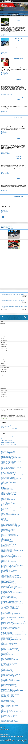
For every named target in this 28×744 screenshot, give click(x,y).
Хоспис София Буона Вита (6, 633)
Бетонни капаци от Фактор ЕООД (8, 609)
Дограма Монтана (4, 515)
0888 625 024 (4, 52)
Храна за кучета (4, 521)
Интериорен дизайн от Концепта (7, 696)
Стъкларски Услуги (3, 386)
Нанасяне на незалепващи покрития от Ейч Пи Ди (11, 556)
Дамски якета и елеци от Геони (7, 463)
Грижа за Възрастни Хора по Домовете (6, 330)
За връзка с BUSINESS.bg (6, 425)
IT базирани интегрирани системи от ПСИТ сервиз (11, 526)
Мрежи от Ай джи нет (5, 471)
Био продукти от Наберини (6, 531)
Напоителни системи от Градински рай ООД (10, 694)
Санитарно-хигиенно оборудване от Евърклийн (10, 680)
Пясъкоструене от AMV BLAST (7, 541)
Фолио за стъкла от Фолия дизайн (8, 702)
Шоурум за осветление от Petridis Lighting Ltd (10, 674)
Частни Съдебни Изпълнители (5, 403)
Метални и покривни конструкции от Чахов (10, 598)
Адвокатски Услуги (3, 323)
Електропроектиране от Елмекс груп (8, 629)
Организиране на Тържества (4, 367)
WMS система (4, 483)
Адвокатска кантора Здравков (7, 489)
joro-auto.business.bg (5, 173)
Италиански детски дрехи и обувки (8, 451)
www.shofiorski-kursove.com (6, 193)
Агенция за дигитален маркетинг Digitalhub (10, 502)
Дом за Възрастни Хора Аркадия (7, 681)
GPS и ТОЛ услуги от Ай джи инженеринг (9, 648)
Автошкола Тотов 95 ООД (18, 97)
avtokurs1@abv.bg (4, 211)
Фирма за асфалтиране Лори (7, 572)
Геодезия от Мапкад (5, 545)
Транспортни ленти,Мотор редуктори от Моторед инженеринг (13, 621)
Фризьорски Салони (3, 396)
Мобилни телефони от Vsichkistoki (8, 529)
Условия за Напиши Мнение (6, 734)
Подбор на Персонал (3, 375)
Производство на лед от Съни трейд (8, 512)
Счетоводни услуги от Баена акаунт (8, 499)
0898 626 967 (4, 171)
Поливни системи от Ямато (6, 669)
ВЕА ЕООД (18, 19)
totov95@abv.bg (4, 112)
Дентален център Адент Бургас (7, 571)
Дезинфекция (2, 332)
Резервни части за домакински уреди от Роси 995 (11, 461)
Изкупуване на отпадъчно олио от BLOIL (9, 686)
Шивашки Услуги (3, 405)
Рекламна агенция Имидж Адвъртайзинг (9, 554)
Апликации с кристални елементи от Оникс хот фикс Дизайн (13, 623)
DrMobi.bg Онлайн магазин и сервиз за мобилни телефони (13, 466)
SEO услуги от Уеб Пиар (6, 539)
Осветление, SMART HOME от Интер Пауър (9, 559)
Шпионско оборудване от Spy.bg (7, 701)
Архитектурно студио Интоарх (7, 596)
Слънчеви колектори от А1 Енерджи (8, 442)
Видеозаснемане (3, 327)
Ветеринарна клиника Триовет (7, 679)
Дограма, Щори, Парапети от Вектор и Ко (9, 464)
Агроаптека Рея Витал (5, 612)
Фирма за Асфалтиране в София (7, 706)
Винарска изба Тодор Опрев (7, 481)
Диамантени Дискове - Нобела (7, 438)
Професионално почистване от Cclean (9, 692)
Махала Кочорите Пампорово (7, 528)
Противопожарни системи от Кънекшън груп (10, 535)
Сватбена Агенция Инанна (6, 616)
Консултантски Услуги (3, 350)
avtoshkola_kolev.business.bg (6, 94)
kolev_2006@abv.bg (5, 93)
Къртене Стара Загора (5, 709)
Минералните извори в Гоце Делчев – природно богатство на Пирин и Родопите (14, 306)
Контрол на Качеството (4, 352)
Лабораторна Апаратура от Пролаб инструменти (11, 557)
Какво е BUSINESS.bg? (5, 426)
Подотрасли (14, 11)
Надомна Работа (3, 361)
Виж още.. (24, 296)
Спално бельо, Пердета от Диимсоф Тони (9, 705)
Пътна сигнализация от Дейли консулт (9, 586)
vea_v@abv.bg (4, 34)
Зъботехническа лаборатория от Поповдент (10, 628)
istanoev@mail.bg (4, 152)
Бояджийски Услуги (3, 325)
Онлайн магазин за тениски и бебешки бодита (10, 575)
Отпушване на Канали (4, 369)
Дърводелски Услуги (3, 340)
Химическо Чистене (3, 400)
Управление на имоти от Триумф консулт (9, 689)
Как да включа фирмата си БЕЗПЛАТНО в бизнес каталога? (12, 428)
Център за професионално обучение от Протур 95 (11, 613)
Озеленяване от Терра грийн (7, 622)
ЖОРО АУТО (18, 156)
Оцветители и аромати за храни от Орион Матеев (11, 650)
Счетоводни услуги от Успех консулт (8, 684)
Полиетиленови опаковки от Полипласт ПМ (10, 676)
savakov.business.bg (5, 133)
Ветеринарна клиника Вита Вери (7, 458)
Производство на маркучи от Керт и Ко (9, 715)
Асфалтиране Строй (5, 495)
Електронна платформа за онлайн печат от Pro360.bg (12, 631)
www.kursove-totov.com (5, 114)
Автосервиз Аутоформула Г (6, 670)
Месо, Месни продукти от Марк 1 (8, 699)
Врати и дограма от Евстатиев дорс (8, 658)
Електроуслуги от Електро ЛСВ (7, 552)
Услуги (2, 316)
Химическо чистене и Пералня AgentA (9, 543)
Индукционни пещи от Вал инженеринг (9, 492)
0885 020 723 (4, 151)
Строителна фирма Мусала (6, 569)
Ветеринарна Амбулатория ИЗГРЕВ (8, 691)
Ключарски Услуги (3, 346)
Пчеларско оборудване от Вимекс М (8, 581)
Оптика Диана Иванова (5, 665)
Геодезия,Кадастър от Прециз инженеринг (9, 640)
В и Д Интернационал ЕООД (6, 440)
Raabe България (4, 504)
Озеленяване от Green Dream (7, 654)
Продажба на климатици (6, 484)
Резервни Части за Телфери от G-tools (9, 637)
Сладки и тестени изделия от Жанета (8, 714)
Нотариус (2, 363)
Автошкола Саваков (18, 117)
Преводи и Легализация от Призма (8, 671)
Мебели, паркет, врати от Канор (7, 530)
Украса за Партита (3, 392)
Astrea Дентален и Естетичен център (8, 473)
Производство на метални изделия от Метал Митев (11, 467)
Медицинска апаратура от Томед (7, 562)
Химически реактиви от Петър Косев (8, 666)
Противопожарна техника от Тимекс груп (9, 564)
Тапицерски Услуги (3, 390)
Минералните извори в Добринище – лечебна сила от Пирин (12, 300)
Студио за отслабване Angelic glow (8, 576)
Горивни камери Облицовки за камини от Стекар (11, 507)
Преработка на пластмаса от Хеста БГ (8, 583)
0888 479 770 (4, 190)
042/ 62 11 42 (4, 91)
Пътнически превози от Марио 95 (8, 549)
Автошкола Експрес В (18, 196)
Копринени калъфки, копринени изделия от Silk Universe (12, 500)
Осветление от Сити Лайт (6, 551)
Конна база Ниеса (4, 653)
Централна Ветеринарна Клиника (8, 477)
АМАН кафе (3, 519)
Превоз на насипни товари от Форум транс (10, 659)
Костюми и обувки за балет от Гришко (9, 647)
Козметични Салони (3, 348)
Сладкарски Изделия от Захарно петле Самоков (11, 595)
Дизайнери (2, 338)
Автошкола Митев (18, 176)
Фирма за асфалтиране (6, 498)
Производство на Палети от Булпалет (8, 555)
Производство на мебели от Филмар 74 (9, 663)
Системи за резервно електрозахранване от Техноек (12, 550)
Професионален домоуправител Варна (9, 524)
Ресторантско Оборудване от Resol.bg (8, 585)
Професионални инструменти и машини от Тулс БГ (11, 587)
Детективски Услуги (3, 334)
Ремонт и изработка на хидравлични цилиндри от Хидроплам (13, 634)
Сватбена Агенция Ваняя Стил (7, 582)
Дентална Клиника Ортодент (7, 488)
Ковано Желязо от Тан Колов (7, 567)
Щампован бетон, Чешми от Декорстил (9, 570)
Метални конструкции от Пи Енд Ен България (10, 605)
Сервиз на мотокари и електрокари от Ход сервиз (11, 478)
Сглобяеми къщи (4, 508)
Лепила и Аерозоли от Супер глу (8, 513)
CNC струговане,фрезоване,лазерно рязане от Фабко (12, 565)
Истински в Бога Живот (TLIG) (7, 436)
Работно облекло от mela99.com (7, 664)
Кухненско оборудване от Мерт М (8, 490)
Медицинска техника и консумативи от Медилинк (11, 639)
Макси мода (3, 518)
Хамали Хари (4, 533)
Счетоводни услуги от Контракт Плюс (8, 588)
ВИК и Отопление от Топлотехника (8, 688)
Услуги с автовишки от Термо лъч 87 (8, 662)
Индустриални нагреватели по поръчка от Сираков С (11, 592)
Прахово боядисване (3, 378)
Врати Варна (3, 517)
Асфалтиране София (5, 719)
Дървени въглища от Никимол (7, 644)
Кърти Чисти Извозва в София (7, 717)
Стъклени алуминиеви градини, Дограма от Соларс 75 (12, 474)
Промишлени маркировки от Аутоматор (9, 635)
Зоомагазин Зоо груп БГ (6, 697)
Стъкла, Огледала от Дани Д (6, 591)
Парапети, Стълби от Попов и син (8, 538)
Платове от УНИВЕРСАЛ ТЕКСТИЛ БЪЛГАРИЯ (10, 534)
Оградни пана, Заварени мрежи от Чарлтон (10, 514)
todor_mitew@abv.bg (5, 191)
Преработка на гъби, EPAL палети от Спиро (9, 683)
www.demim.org (4, 55)
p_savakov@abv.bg (4, 132)
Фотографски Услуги (3, 394)
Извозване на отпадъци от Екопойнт (8, 614)
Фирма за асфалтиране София (7, 497)
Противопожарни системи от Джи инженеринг (10, 627)
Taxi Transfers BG (4, 520)
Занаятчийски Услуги (3, 344)
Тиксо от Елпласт (4, 657)
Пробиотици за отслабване (6, 536)
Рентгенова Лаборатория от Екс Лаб (8, 544)
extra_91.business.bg (5, 74)
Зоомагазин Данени (5, 540)
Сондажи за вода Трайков (6, 638)
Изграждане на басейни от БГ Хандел (8, 624)
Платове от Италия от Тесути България (9, 602)
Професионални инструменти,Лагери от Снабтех (11, 523)
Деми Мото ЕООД (18, 38)
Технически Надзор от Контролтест (8, 462)
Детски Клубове (3, 336)
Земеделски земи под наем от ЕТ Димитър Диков (11, 479)
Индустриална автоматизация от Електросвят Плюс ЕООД (12, 460)
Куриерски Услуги (3, 355)
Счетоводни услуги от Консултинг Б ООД (9, 721)
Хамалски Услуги (3, 398)
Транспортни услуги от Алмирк (7, 607)
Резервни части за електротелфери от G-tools (10, 525)
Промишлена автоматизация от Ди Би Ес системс (11, 455)
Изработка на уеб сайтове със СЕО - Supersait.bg (11, 711)
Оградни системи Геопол (6, 642)
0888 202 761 (4, 32)
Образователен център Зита (7, 668)
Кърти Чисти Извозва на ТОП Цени (8, 710)
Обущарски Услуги (3, 365)
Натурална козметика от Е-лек (7, 695)
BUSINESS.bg (2, 727)
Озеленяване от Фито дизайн (7, 678)
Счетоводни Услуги (3, 388)
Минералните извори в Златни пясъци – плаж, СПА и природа (12, 294)
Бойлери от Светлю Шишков (7, 626)
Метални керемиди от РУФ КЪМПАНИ (8, 444)
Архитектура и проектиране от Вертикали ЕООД (11, 577)
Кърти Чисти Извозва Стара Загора (8, 716)
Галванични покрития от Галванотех (8, 619)
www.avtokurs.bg (4, 212)
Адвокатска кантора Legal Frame (7, 685)
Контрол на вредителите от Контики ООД (9, 566)
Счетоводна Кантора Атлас (6, 645)
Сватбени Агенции (3, 384)
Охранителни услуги (3, 371)
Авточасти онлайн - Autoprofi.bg (7, 590)
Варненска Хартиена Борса (6, 505)
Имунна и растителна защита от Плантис (9, 608)
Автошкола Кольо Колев (18, 78)
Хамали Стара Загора (5, 712)
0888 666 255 (4, 111)
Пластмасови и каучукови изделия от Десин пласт (11, 601)
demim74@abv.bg (4, 53)
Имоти (2, 509)
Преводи (1, 380)
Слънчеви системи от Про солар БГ (8, 468)
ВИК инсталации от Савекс (6, 453)
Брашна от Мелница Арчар (6, 673)
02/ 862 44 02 (4, 210)
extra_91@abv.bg (4, 73)
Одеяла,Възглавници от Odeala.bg (8, 452)
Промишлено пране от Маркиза (7, 652)
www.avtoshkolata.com (5, 153)
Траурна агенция (4, 548)
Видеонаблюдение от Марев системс (8, 456)
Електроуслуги (2, 342)
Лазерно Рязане (2, 359)
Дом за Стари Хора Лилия (6, 632)
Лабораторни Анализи (4, 357)
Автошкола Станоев (18, 137)
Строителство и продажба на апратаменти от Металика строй (13, 690)
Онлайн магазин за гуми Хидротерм (8, 472)
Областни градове (14, 14)
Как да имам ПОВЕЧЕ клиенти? (7, 430)
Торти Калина (4, 600)
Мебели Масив (4, 655)
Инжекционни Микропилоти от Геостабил (9, 578)
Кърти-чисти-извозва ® (6, 707)
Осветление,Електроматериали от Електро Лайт (11, 457)
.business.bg (3, 35)
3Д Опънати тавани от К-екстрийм (8, 503)
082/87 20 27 (4, 131)
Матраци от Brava (4, 611)
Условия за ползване (4, 731)
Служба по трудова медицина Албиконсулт (10, 606)
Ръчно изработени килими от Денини (8, 597)
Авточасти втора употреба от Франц (8, 482)
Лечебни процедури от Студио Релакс (8, 561)
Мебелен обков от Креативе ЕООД (8, 720)
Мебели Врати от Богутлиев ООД (8, 510)
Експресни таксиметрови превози (8, 546)
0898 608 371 (4, 72)
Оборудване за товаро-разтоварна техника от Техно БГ (12, 603)
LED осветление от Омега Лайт (7, 700)
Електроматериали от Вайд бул (7, 580)
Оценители (2, 373)
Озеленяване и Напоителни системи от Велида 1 (11, 574)
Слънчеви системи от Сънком (7, 704)
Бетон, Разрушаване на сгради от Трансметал (10, 593)
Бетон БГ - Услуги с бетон (6, 493)
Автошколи (2, 321)
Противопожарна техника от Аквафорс (9, 643)
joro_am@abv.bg (4, 172)
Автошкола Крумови (18, 58)
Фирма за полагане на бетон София (8, 494)
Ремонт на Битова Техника (4, 382)
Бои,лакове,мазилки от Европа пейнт (8, 660)
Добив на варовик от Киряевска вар (8, 675)
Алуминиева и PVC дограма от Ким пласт (9, 649)
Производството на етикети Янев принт (9, 469)
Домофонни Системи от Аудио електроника (10, 476)
